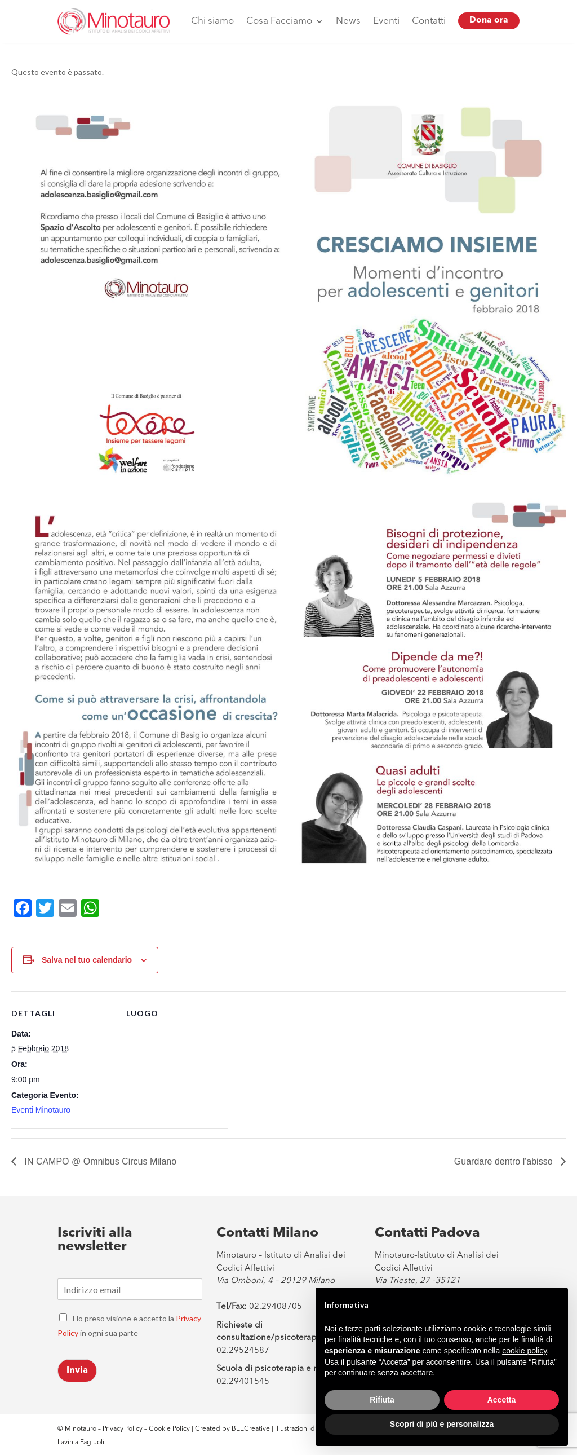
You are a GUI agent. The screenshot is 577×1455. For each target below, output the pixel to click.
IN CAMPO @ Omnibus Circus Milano (99, 1161)
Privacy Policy (123, 1429)
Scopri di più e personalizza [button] (442, 1423)
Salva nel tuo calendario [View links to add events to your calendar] (87, 959)
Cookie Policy (170, 1429)
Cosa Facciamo (279, 21)
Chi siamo (212, 21)
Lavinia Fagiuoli (80, 1442)
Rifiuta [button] (382, 1399)
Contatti (429, 21)
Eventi (386, 21)
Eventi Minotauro (40, 1109)
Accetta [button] (501, 1399)
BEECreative (250, 1429)
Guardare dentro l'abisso (504, 1161)
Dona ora (488, 20)
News (348, 21)
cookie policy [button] (524, 1350)
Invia (77, 1370)
